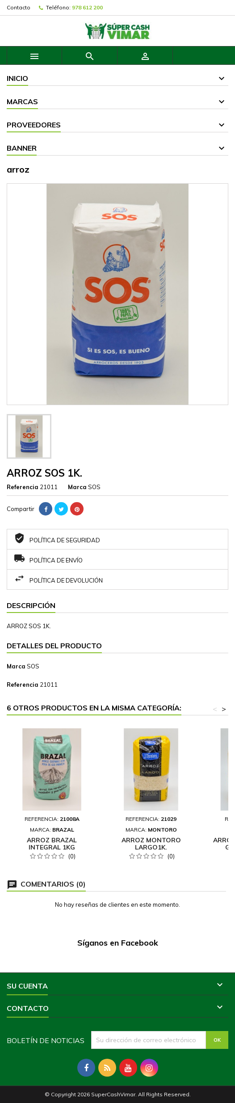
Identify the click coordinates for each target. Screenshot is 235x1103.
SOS (33, 666)
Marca (77, 486)
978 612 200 (87, 7)
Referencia (22, 486)
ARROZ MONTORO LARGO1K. (151, 843)
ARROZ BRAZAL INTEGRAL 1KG (52, 843)
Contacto (18, 7)
